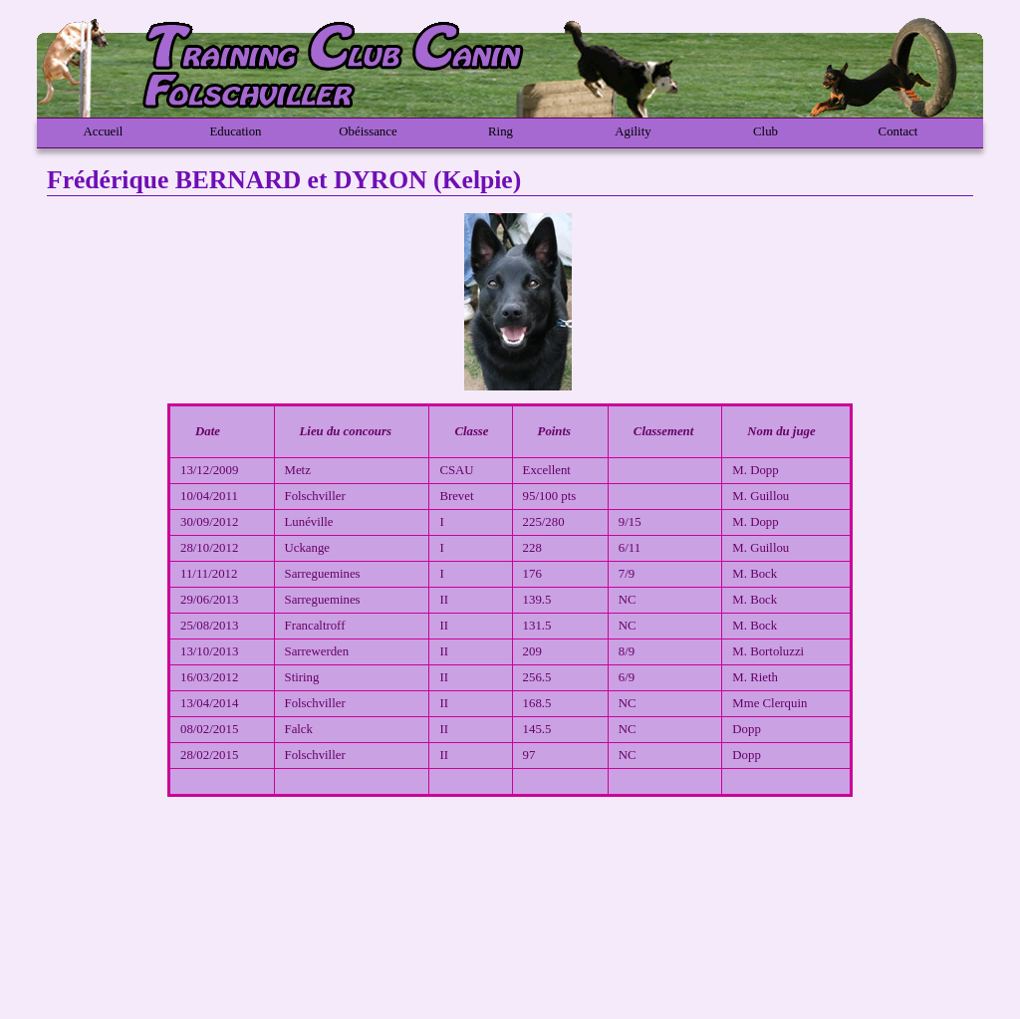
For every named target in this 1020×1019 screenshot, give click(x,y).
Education (236, 131)
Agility (632, 131)
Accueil (104, 131)
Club (765, 131)
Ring (500, 131)
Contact (898, 131)
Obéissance (367, 131)
